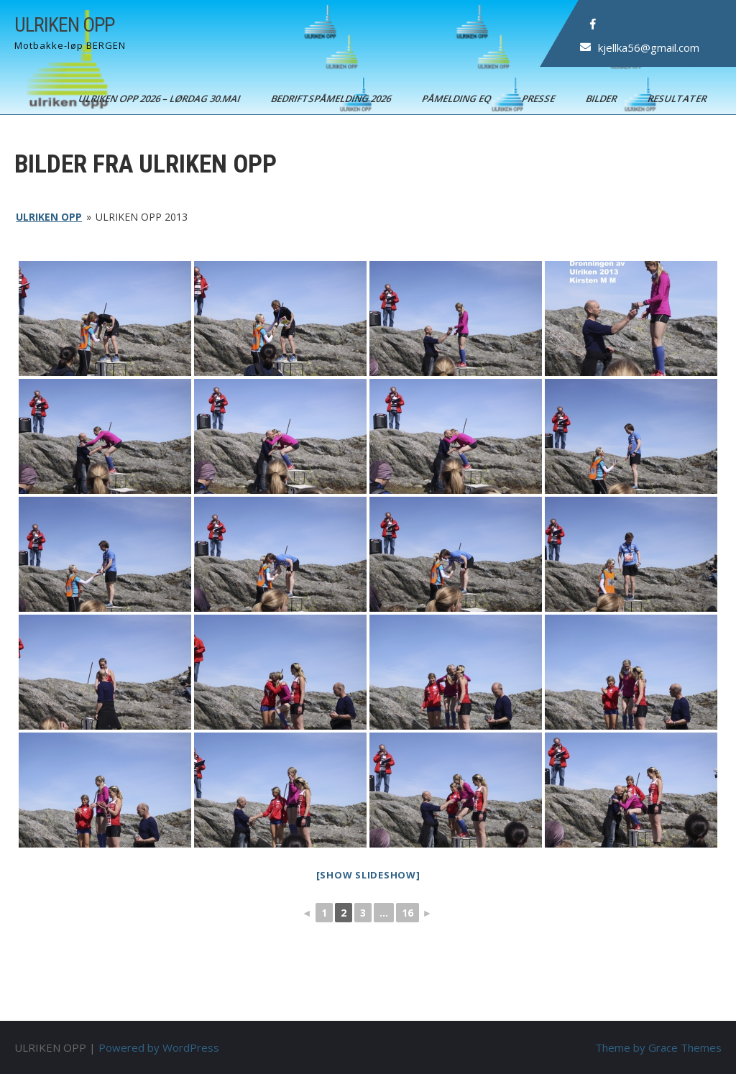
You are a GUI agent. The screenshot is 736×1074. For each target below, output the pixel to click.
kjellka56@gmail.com (648, 47)
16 (407, 912)
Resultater (678, 98)
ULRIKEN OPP (64, 25)
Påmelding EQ (457, 98)
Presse (539, 98)
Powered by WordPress (158, 1047)
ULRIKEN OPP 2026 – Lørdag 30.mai (160, 98)
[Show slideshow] (368, 874)
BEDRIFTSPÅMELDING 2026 (332, 98)
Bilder (602, 98)
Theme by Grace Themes (658, 1047)
